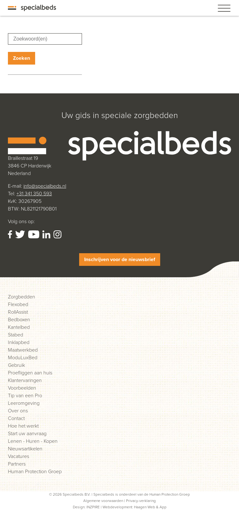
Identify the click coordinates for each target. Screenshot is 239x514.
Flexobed (18, 304)
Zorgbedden (21, 296)
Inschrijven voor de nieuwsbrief (119, 259)
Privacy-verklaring (141, 501)
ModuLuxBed (22, 357)
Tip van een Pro (25, 395)
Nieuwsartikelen (25, 448)
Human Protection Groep (35, 471)
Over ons (18, 410)
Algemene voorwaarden (103, 501)
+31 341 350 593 (34, 193)
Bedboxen (19, 319)
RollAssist (18, 312)
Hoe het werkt (23, 425)
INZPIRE (93, 507)
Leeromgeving (24, 403)
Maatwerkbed (23, 350)
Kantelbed (19, 327)
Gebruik (16, 365)
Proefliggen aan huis (30, 372)
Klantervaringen (25, 380)
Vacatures (18, 456)
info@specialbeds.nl (44, 186)
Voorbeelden (22, 388)
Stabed (15, 334)
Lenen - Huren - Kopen (33, 441)
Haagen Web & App (150, 507)
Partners (17, 463)
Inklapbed (18, 342)
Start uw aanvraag (27, 433)
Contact (16, 418)
